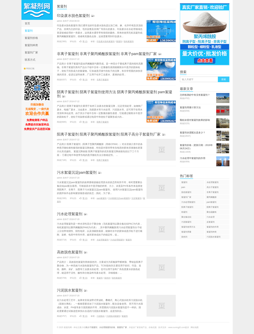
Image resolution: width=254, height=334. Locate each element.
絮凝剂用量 (186, 232)
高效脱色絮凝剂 (69, 252)
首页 (27, 23)
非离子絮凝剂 (103, 80)
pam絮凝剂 (101, 198)
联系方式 (30, 59)
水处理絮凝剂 (103, 240)
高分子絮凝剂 (213, 187)
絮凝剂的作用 (213, 227)
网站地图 (195, 327)
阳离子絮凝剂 (103, 160)
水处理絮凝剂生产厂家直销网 (37, 10)
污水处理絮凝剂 (69, 214)
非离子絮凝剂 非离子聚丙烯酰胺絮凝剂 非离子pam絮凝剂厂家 (107, 54)
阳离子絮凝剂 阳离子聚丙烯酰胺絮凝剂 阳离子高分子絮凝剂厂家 (109, 134)
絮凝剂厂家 (31, 52)
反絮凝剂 (211, 222)
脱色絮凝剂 (129, 41)
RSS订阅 (29, 68)
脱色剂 (107, 278)
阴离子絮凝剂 (103, 122)
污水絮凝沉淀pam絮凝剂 (77, 172)
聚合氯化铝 (186, 217)
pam (183, 187)
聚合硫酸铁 (212, 212)
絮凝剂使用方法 (188, 227)
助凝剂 (184, 212)
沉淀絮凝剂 (136, 198)
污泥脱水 (101, 316)
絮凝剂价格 (31, 38)
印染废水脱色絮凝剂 (73, 16)
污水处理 (211, 217)
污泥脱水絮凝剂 (69, 290)
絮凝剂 (29, 30)
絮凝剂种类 (31, 45)
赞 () (83, 41)
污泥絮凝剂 (186, 222)
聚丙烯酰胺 (212, 197)
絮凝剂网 (68, 327)
